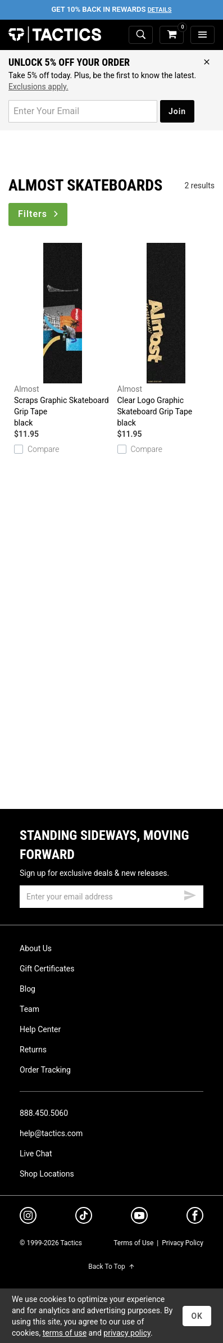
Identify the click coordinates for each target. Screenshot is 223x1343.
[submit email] (190, 894)
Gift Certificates (47, 968)
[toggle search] (141, 35)
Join (177, 111)
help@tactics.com (51, 1133)
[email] (111, 896)
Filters (39, 214)
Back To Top (111, 1266)
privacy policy (127, 1332)
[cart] (172, 35)
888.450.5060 (44, 1113)
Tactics (54, 35)
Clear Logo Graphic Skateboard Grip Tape (166, 335)
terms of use (65, 1332)
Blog (27, 988)
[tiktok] (83, 1217)
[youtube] (139, 1218)
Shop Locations (47, 1173)
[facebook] (194, 1218)
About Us (36, 948)
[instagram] (28, 1217)
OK (197, 1316)
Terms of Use (133, 1243)
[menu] (202, 35)
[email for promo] (82, 111)
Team (29, 1009)
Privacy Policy (182, 1243)
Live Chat (36, 1153)
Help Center (40, 1029)
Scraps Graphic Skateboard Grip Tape (63, 335)
